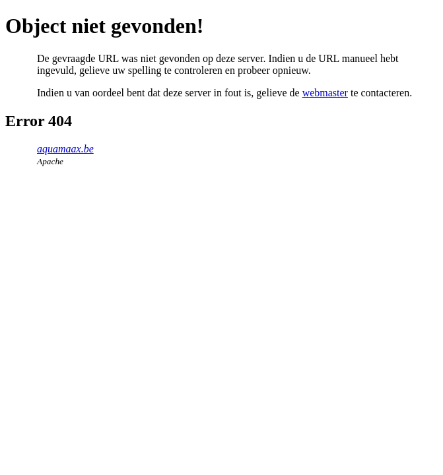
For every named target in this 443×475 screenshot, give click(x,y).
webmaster (325, 92)
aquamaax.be (65, 148)
